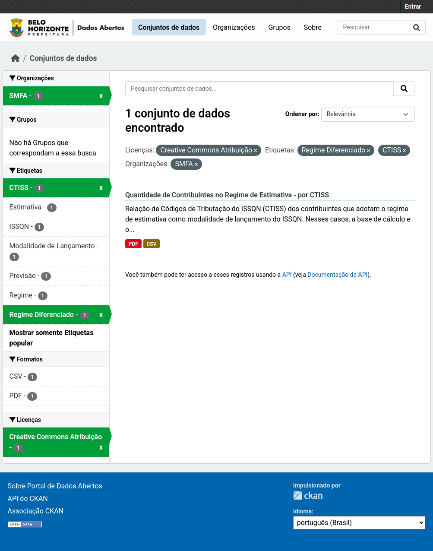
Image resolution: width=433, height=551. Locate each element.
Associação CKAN (36, 511)
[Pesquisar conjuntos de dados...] (382, 27)
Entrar (413, 6)
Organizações (234, 27)
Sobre (313, 27)
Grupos (279, 27)
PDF (133, 244)
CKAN (307, 495)
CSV (151, 244)
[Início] (15, 58)
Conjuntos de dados (168, 27)
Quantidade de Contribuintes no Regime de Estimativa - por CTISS (227, 195)
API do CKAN (28, 498)
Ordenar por (301, 114)
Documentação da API (337, 274)
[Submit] (417, 27)
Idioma (302, 511)
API (287, 274)
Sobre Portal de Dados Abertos (55, 486)
